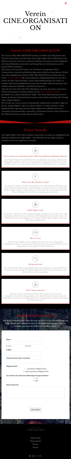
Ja (37, 378)
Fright (14, 3)
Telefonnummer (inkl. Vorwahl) (18, 358)
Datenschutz (35, 441)
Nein (37, 381)
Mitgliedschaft (12, 366)
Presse (35, 444)
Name (9, 339)
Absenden (35, 410)
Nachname (28, 346)
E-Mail (9, 350)
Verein (35, 447)
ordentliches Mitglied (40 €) (36, 369)
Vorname (9, 346)
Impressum (35, 438)
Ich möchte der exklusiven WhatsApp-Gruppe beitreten (27, 375)
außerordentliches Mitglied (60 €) (37, 371)
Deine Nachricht (12, 385)
